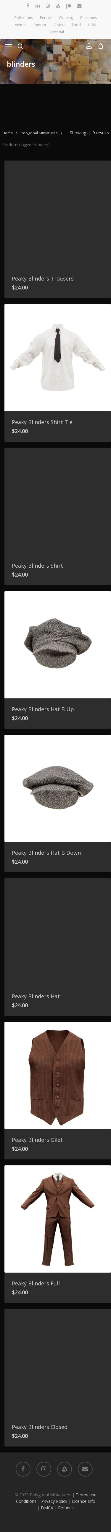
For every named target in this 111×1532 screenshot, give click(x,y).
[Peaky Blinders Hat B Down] (57, 788)
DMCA (47, 1508)
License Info (83, 1501)
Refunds (66, 1508)
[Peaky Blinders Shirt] (57, 501)
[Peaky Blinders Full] (57, 1219)
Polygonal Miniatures (39, 133)
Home (7, 133)
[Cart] (99, 46)
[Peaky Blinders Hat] (57, 931)
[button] (8, 46)
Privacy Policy (54, 1501)
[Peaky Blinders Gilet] (57, 1075)
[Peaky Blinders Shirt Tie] (57, 357)
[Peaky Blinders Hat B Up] (57, 644)
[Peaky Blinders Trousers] (57, 214)
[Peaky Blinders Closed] (57, 1362)
